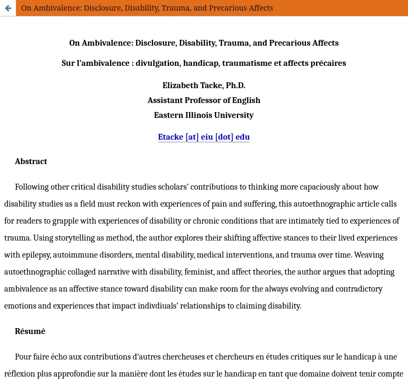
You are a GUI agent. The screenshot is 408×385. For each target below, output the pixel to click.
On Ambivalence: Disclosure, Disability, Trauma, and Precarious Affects (147, 8)
